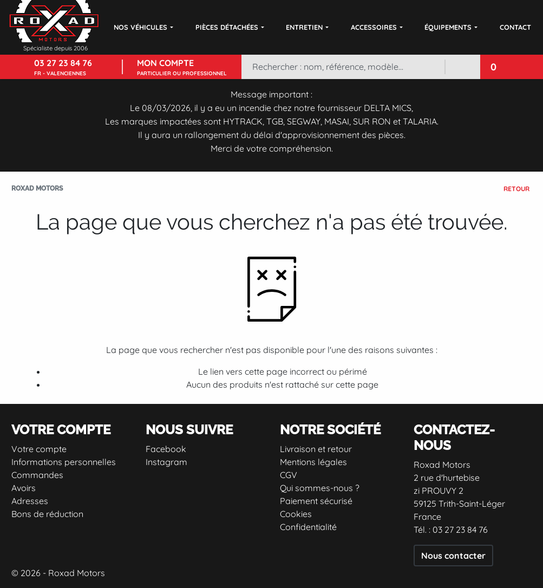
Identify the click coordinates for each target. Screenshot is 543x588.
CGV (288, 474)
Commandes (37, 474)
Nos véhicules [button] (140, 27)
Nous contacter (453, 555)
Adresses (29, 500)
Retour (516, 189)
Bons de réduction (47, 513)
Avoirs (23, 487)
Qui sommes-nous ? (319, 487)
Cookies (296, 513)
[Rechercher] (342, 67)
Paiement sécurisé (316, 500)
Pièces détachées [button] (226, 27)
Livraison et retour (316, 448)
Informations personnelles (63, 461)
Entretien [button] (304, 27)
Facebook (166, 448)
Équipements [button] (448, 27)
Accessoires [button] (374, 27)
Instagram (166, 461)
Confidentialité (308, 526)
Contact (515, 27)
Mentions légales (313, 461)
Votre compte (39, 448)
